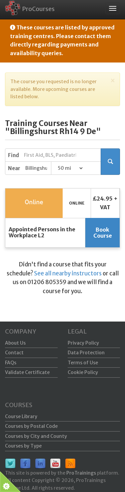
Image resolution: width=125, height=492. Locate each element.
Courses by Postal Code (31, 426)
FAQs (10, 363)
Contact (14, 353)
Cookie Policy (83, 372)
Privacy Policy (83, 343)
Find (13, 155)
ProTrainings (81, 473)
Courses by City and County (36, 436)
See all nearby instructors (68, 273)
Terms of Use (83, 363)
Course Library (21, 416)
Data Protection (86, 353)
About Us (15, 343)
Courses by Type (23, 446)
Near (14, 168)
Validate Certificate (27, 372)
